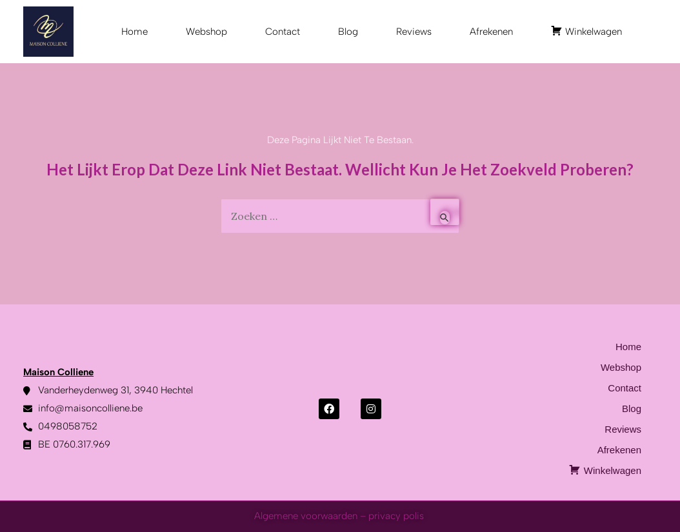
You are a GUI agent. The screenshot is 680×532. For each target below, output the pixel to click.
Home (134, 31)
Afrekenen (491, 31)
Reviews (414, 31)
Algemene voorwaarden (305, 516)
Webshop (206, 31)
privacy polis (397, 516)
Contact (282, 31)
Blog (348, 31)
